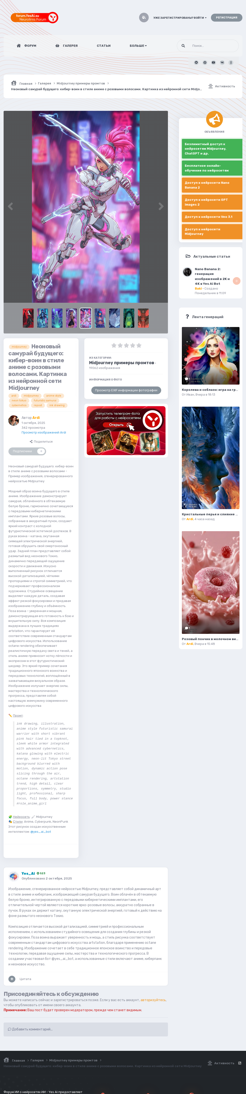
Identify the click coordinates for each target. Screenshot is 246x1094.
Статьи (104, 46)
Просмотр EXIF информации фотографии (126, 390)
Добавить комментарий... (30, 1029)
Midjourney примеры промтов (121, 362)
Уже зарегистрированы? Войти (180, 17)
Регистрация (226, 17)
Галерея (70, 46)
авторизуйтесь (153, 1000)
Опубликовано (47, 878)
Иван (190, 394)
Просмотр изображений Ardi (44, 432)
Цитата (25, 979)
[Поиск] (199, 46)
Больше (138, 46)
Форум (30, 46)
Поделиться (41, 441)
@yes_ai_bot (41, 831)
